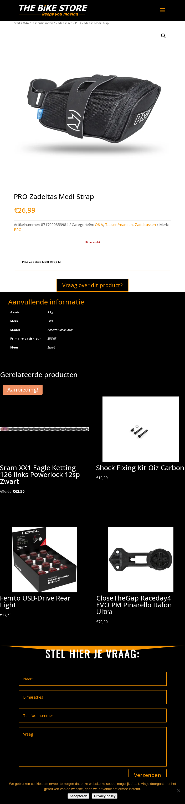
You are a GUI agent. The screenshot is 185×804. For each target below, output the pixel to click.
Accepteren (78, 796)
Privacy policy (104, 796)
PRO (18, 229)
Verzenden (147, 775)
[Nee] (178, 790)
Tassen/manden (42, 23)
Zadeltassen (64, 23)
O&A (26, 23)
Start (17, 23)
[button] (163, 36)
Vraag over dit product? (92, 285)
